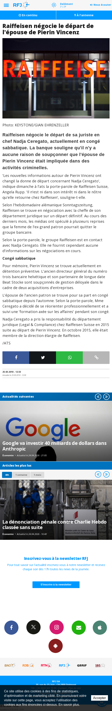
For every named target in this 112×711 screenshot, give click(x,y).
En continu (28, 15)
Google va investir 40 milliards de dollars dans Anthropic (54, 446)
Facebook (11, 627)
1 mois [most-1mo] (37, 474)
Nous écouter (102, 4)
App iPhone (100, 627)
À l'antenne (84, 15)
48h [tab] (7, 474)
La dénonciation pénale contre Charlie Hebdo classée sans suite (54, 524)
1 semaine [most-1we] (21, 474)
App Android (55, 646)
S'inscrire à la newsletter (56, 584)
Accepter (99, 698)
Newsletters (79, 627)
